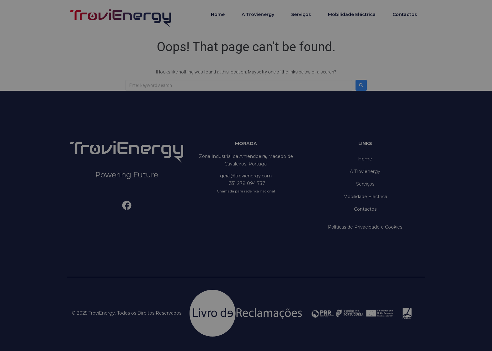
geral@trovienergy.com (246, 176)
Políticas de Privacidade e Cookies (365, 227)
